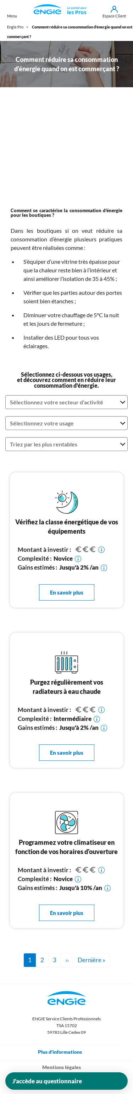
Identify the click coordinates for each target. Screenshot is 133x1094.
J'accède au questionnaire (47, 1081)
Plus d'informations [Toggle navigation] (65, 1051)
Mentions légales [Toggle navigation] (66, 1067)
